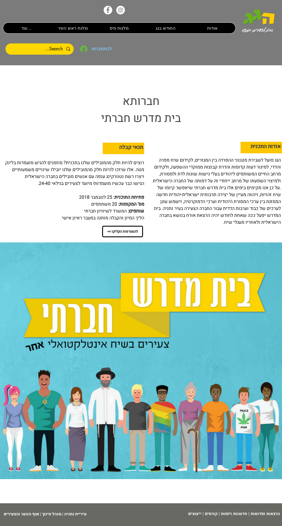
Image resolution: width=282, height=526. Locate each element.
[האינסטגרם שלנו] (120, 10)
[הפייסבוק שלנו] (108, 10)
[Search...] (40, 49)
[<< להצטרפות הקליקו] (122, 231)
